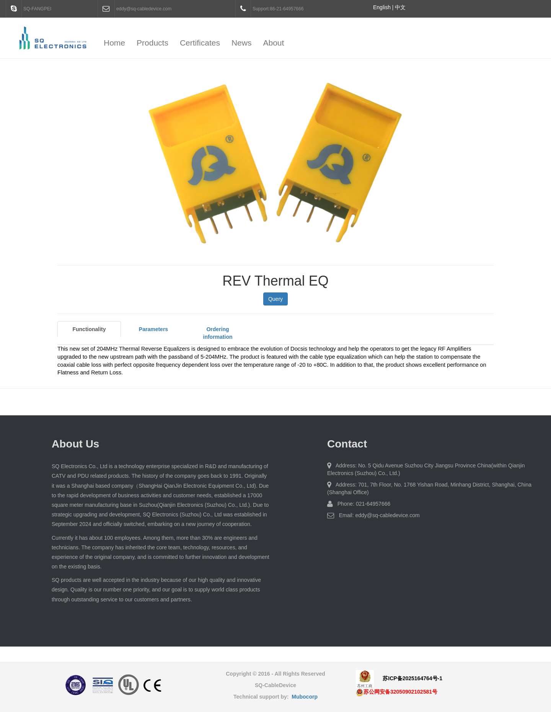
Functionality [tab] (89, 329)
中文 (400, 7)
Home (114, 42)
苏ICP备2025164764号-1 (412, 678)
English (382, 7)
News (241, 42)
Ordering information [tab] (218, 333)
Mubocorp (305, 697)
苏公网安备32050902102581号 (396, 692)
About (273, 42)
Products (152, 42)
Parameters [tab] (153, 329)
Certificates (200, 42)
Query (275, 299)
